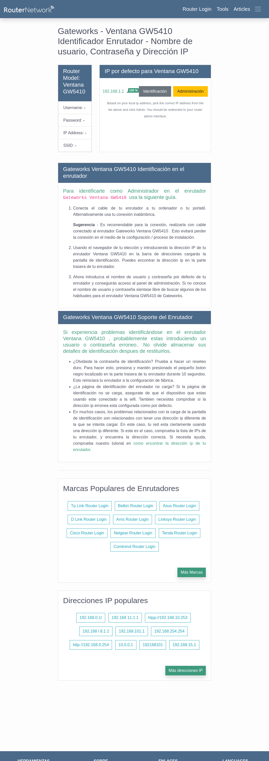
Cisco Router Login (87, 533)
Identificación (155, 91)
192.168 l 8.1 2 (96, 631)
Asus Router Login (179, 506)
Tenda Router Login (179, 533)
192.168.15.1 (184, 645)
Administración (190, 91)
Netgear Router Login (133, 533)
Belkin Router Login (135, 506)
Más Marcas (192, 572)
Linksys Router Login (177, 519)
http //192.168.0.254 (91, 645)
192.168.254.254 (169, 631)
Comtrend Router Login (134, 546)
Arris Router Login (132, 519)
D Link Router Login (88, 519)
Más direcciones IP (186, 670)
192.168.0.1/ (91, 617)
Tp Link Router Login (89, 506)
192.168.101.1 (131, 631)
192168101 (153, 645)
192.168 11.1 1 (125, 617)
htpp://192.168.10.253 (167, 617)
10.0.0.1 (126, 645)
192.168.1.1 (113, 91)
